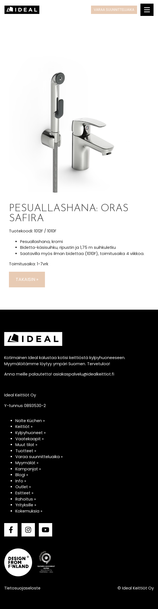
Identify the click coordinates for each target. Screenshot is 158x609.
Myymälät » (27, 463)
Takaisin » (27, 279)
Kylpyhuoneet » (30, 432)
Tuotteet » (25, 451)
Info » (20, 481)
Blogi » (21, 475)
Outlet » (23, 487)
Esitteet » (24, 493)
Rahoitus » (25, 499)
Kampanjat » (28, 469)
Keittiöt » (24, 426)
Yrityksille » (25, 505)
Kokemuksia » (28, 511)
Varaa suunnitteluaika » (39, 456)
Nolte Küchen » (30, 420)
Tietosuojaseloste (22, 588)
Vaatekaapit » (29, 439)
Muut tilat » (26, 444)
